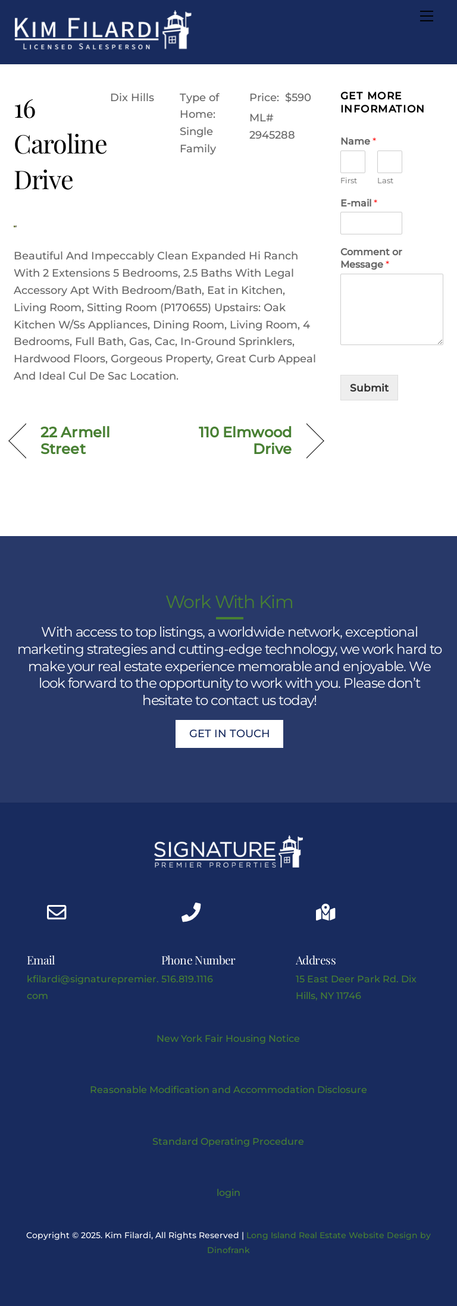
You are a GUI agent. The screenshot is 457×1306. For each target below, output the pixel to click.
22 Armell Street (75, 441)
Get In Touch (229, 733)
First (348, 180)
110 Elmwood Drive (234, 441)
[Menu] (427, 16)
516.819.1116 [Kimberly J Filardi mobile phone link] (187, 979)
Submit (369, 387)
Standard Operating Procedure (228, 1141)
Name (358, 141)
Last (385, 180)
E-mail (358, 203)
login (228, 1192)
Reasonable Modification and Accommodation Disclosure (228, 1089)
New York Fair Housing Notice (228, 1038)
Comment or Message (371, 258)
